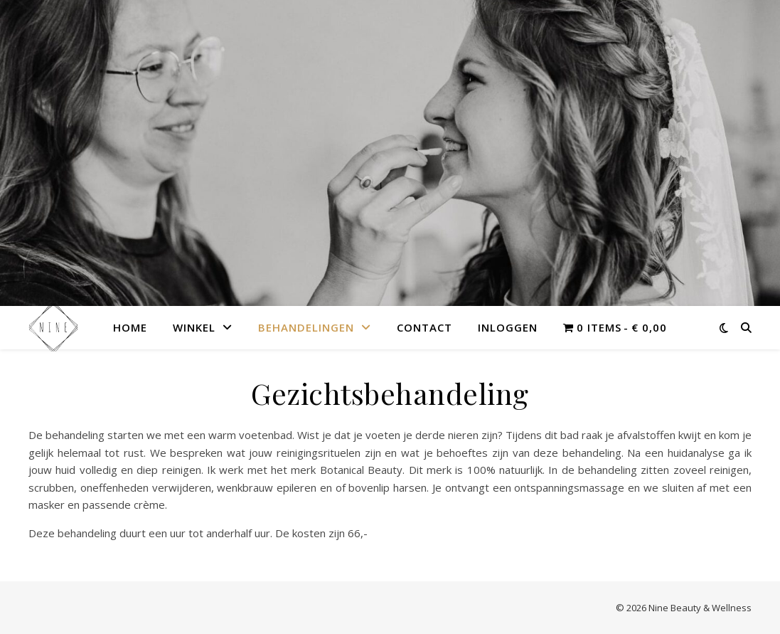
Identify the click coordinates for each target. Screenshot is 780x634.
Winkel (194, 327)
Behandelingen (306, 327)
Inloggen (508, 327)
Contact (424, 327)
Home (130, 327)
